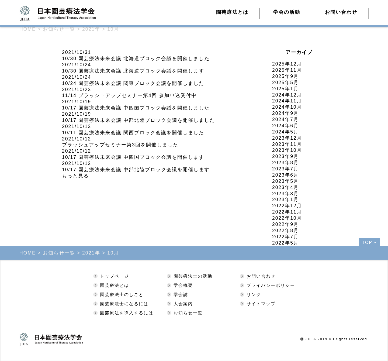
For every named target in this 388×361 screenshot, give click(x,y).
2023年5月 (285, 181)
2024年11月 (287, 101)
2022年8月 (285, 230)
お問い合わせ (341, 12)
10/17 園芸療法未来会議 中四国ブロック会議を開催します (133, 157)
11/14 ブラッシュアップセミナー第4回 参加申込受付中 (129, 95)
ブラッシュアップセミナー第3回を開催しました (120, 144)
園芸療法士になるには (124, 303)
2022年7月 (285, 236)
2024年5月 (285, 132)
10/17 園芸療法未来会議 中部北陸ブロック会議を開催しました (138, 120)
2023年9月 (285, 156)
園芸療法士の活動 (193, 276)
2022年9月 (285, 224)
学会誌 (181, 294)
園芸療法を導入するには (126, 313)
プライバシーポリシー (271, 285)
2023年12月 (287, 138)
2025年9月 (285, 76)
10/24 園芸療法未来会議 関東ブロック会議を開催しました (133, 83)
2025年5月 (285, 82)
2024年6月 (285, 125)
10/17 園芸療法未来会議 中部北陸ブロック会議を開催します (136, 169)
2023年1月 (285, 199)
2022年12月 (287, 205)
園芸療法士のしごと (122, 294)
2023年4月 (285, 187)
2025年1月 (285, 88)
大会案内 (183, 303)
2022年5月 (285, 243)
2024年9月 (285, 113)
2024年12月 (287, 95)
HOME (27, 29)
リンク (254, 294)
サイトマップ (261, 303)
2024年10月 (287, 107)
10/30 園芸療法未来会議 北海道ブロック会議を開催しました (136, 58)
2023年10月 (287, 150)
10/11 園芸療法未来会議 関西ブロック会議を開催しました (133, 132)
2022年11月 (287, 212)
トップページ (114, 276)
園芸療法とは (114, 285)
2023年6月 (285, 175)
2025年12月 (287, 64)
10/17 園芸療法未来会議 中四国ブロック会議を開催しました (136, 108)
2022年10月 (287, 218)
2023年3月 (285, 193)
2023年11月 (287, 144)
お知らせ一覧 (188, 313)
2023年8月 (285, 162)
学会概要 (183, 285)
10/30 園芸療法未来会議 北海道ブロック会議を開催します (133, 71)
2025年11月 (287, 70)
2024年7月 (285, 119)
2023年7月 (285, 168)
